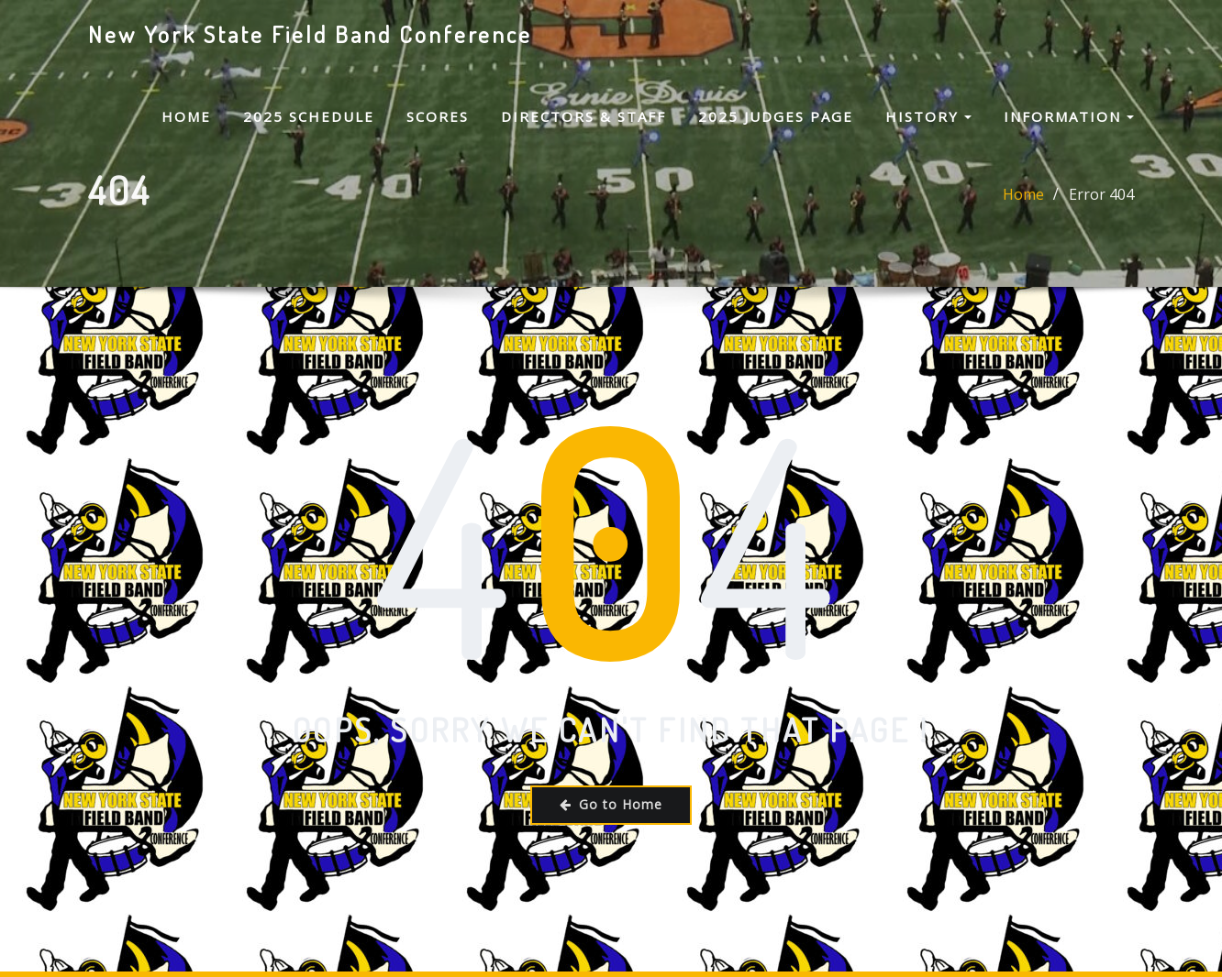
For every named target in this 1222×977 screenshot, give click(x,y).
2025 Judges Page (775, 116)
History (928, 116)
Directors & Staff (583, 116)
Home (186, 116)
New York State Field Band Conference (310, 34)
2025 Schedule (308, 116)
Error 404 (1101, 205)
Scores (437, 116)
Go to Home (611, 804)
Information (1069, 116)
